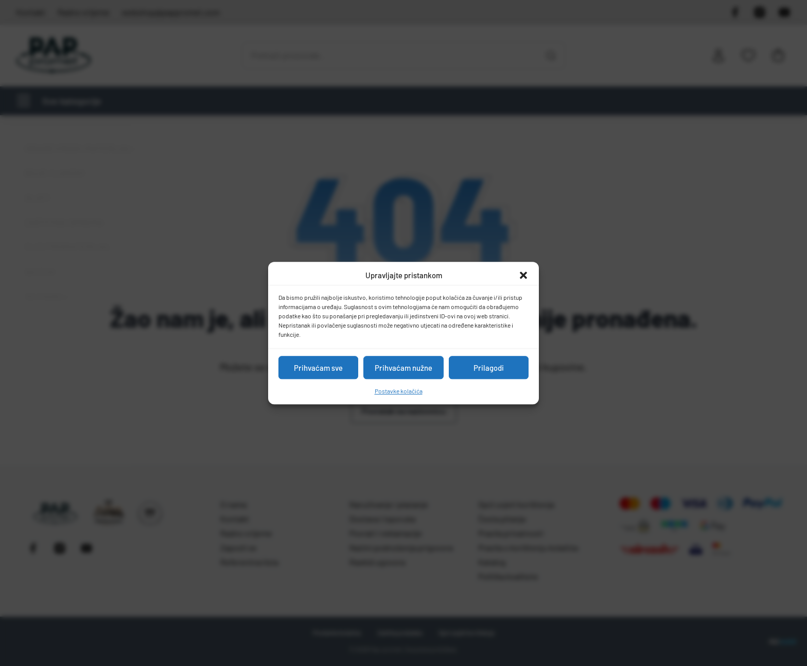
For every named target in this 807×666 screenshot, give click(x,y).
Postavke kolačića (399, 390)
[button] (523, 275)
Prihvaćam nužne (403, 367)
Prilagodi (488, 367)
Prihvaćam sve (318, 367)
